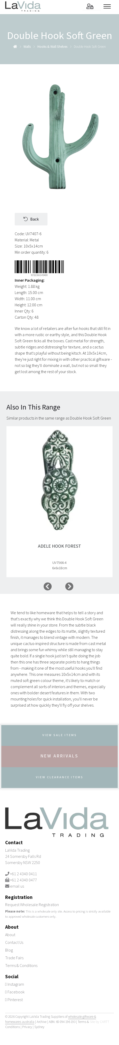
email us (17, 886)
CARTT (104, 1022)
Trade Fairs (14, 957)
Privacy (27, 1027)
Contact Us (14, 942)
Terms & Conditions (21, 965)
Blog (9, 950)
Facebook (15, 991)
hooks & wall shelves (52, 46)
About (10, 934)
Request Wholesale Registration (32, 904)
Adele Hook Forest (59, 546)
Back (31, 219)
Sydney (39, 1027)
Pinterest (14, 999)
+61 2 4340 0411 (23, 873)
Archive (41, 1022)
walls (27, 46)
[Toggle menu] (109, 6)
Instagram (14, 984)
